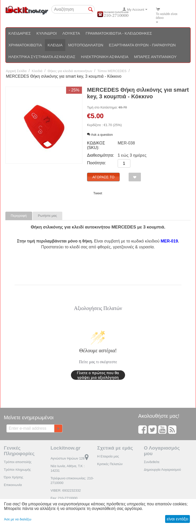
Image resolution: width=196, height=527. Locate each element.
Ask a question (100, 135)
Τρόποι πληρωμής (17, 469)
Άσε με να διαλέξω (17, 519)
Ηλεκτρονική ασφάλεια (104, 57)
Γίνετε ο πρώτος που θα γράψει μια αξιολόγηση (98, 375)
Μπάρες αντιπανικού (155, 57)
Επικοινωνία (13, 485)
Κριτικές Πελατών (110, 464)
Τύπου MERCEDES (111, 71)
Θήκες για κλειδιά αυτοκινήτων (70, 71)
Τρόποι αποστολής (17, 462)
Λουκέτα (71, 33)
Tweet (97, 193)
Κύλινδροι (46, 33)
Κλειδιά (55, 45)
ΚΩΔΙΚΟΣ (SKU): (96, 145)
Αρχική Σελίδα (16, 71)
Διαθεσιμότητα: (100, 155)
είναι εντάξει (177, 519)
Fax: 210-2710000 (64, 498)
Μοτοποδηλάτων (85, 45)
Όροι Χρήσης (13, 477)
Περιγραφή (19, 216)
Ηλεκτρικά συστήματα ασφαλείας (41, 57)
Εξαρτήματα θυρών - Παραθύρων (142, 45)
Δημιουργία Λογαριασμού (162, 469)
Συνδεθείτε (152, 462)
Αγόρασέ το (103, 177)
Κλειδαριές (19, 33)
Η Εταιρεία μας (108, 456)
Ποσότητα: (96, 163)
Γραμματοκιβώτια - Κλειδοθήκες (118, 33)
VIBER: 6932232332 (66, 490)
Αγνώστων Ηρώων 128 (70, 458)
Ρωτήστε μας (47, 216)
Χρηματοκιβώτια (25, 45)
